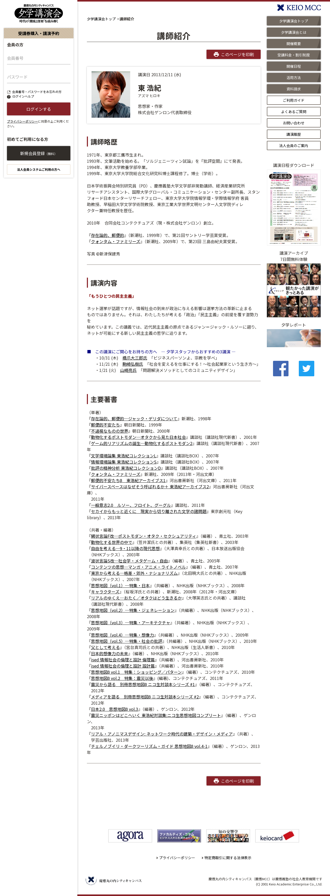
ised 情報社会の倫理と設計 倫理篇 (123, 659)
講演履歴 (293, 134)
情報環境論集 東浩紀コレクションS (123, 462)
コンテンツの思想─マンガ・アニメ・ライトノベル (138, 567)
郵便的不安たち (105, 425)
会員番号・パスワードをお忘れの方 (37, 91)
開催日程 (293, 66)
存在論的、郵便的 (107, 235)
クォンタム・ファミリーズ (115, 241)
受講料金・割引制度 (293, 54)
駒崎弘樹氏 (132, 364)
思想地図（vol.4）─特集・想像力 (122, 635)
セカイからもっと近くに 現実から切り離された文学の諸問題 (149, 511)
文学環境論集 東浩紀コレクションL (123, 456)
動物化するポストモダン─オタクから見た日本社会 (138, 437)
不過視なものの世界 (109, 431)
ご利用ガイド (293, 100)
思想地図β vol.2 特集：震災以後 (122, 678)
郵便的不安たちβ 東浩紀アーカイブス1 (128, 480)
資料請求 (293, 88)
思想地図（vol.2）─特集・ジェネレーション (133, 610)
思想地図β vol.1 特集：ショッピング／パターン (136, 672)
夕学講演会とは (293, 32)
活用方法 (293, 77)
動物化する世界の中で (111, 542)
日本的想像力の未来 (109, 653)
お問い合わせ (293, 122)
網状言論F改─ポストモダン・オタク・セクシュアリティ (143, 536)
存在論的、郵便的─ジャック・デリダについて (134, 418)
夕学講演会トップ (101, 18)
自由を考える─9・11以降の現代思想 (125, 548)
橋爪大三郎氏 (134, 358)
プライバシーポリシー (22, 121)
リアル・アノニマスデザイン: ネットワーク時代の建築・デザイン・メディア (162, 734)
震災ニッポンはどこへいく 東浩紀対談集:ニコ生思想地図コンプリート (156, 715)
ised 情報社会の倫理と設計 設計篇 (123, 666)
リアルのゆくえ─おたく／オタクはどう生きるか (136, 598)
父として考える (105, 647)
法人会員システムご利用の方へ (38, 169)
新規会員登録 (38, 153)
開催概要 (293, 43)
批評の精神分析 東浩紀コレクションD (126, 468)
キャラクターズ (105, 591)
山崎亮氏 (128, 370)
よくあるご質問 (293, 111)
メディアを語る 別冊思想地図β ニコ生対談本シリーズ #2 (145, 697)
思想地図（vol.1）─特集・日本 (120, 585)
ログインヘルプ (23, 96)
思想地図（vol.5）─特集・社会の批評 (126, 641)
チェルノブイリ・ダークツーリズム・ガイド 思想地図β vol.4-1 (149, 746)
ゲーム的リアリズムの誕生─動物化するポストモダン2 (141, 443)
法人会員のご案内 (293, 145)
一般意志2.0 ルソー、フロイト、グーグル (131, 505)
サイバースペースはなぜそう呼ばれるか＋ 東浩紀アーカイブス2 (150, 486)
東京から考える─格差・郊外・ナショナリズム (134, 573)
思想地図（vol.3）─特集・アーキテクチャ (130, 622)
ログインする (38, 109)
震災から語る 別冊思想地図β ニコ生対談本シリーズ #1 (143, 684)
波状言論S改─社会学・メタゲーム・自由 (129, 561)
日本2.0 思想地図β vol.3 (114, 709)
